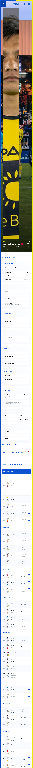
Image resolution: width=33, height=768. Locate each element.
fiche (29, 484)
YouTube (29, 4)
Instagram (24, 4)
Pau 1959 (6, 4)
